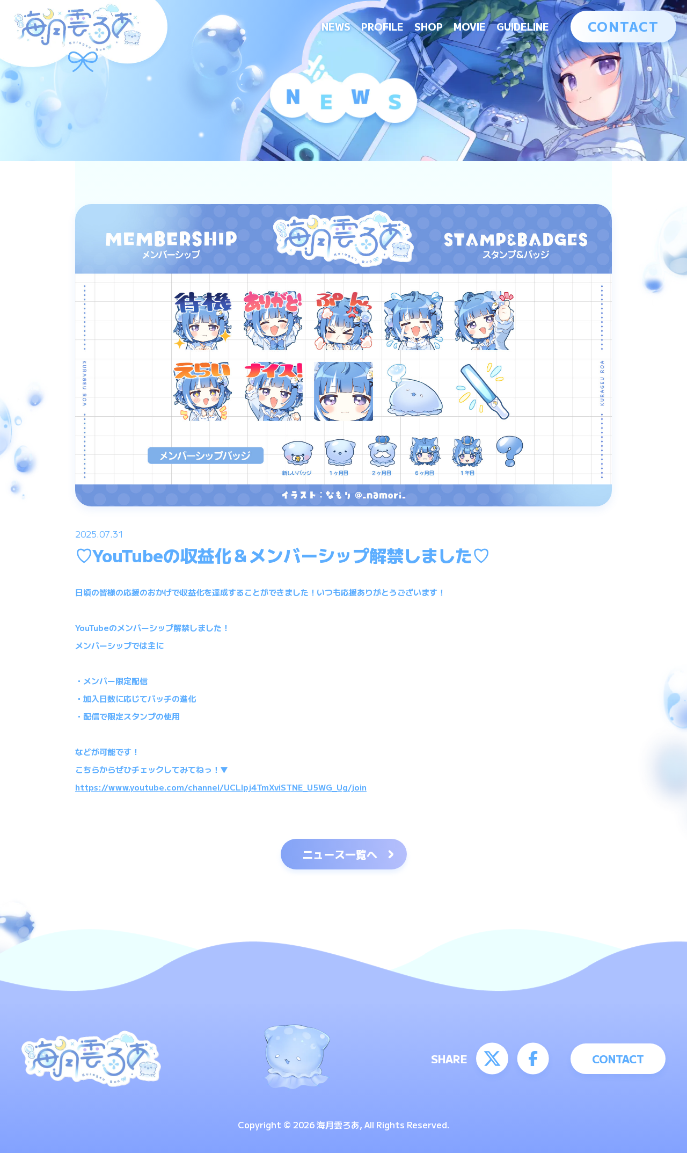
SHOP (428, 26)
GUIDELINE (522, 26)
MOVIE (470, 26)
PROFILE (382, 26)
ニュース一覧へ (339, 854)
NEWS (335, 26)
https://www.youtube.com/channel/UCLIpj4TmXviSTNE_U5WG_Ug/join (221, 787)
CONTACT (623, 26)
